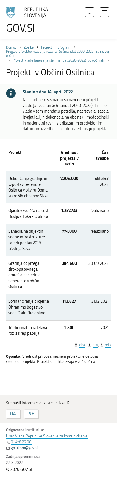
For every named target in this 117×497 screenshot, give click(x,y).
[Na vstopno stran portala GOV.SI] (30, 20)
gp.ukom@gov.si (24, 448)
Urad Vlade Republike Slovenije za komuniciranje (47, 436)
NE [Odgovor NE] (31, 413)
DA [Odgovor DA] (13, 413)
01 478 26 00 (21, 442)
